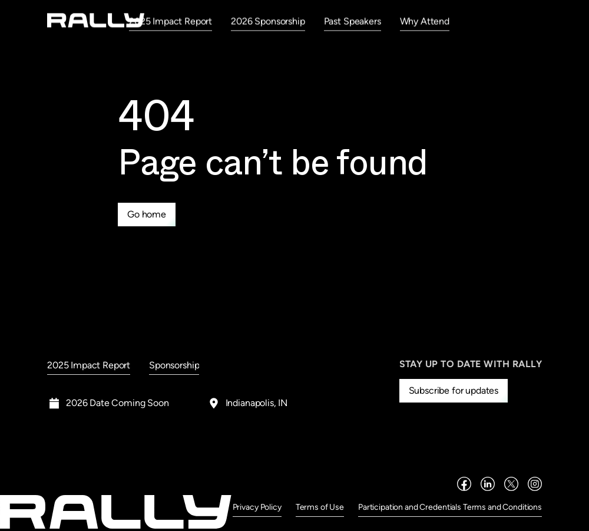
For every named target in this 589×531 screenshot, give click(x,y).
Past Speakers (352, 21)
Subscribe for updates (454, 390)
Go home (146, 214)
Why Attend (424, 21)
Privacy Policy (257, 507)
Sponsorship (174, 365)
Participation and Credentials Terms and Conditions (450, 507)
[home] (96, 20)
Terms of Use (320, 507)
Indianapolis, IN (256, 402)
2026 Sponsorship (268, 21)
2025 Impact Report (170, 21)
